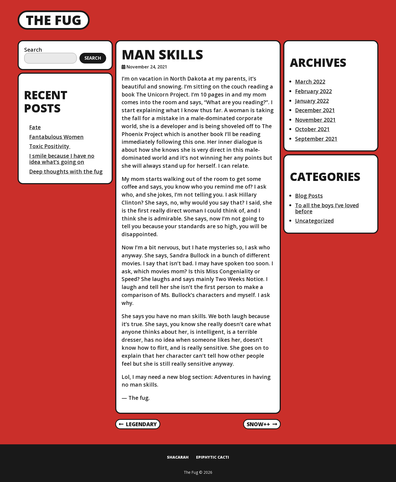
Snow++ (261, 424)
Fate (35, 127)
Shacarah (178, 457)
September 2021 (316, 138)
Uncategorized (314, 220)
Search (33, 49)
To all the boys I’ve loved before (327, 208)
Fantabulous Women (56, 137)
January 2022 (312, 100)
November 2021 (315, 119)
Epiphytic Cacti (212, 457)
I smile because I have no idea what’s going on (61, 159)
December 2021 (315, 110)
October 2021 (312, 129)
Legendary (138, 424)
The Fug (53, 20)
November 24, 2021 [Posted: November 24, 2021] (147, 67)
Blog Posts (309, 195)
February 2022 (313, 91)
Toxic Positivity (49, 146)
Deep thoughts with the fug (66, 171)
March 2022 (310, 81)
